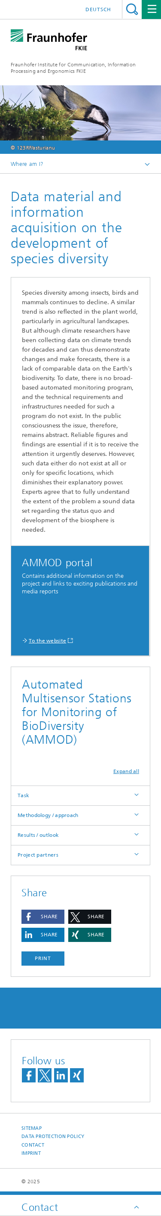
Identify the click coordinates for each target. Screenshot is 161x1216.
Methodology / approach (48, 815)
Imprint (31, 1153)
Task (23, 795)
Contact (32, 1145)
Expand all (126, 771)
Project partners (38, 855)
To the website (47, 641)
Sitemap (31, 1128)
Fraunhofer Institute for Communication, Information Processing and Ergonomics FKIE (73, 68)
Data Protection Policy (52, 1136)
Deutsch (98, 9)
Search (132, 9)
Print (43, 958)
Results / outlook (38, 835)
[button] (42, 917)
